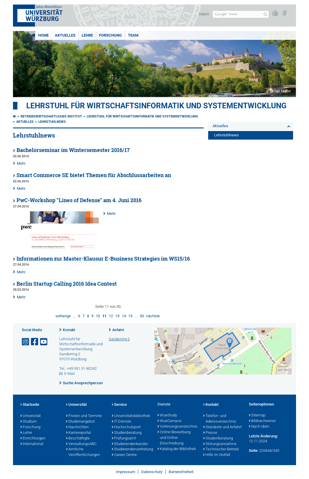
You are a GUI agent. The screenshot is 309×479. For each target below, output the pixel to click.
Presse (210, 433)
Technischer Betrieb (221, 449)
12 (111, 316)
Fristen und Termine (84, 416)
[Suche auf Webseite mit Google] (241, 14)
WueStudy (167, 415)
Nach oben (259, 426)
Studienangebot (80, 421)
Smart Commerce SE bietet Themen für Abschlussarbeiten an (94, 175)
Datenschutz (151, 472)
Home (43, 35)
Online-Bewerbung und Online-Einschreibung (173, 438)
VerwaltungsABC (81, 444)
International (31, 444)
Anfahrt (118, 330)
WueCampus (169, 421)
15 (130, 316)
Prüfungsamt (124, 438)
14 (124, 316)
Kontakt (69, 330)
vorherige (63, 316)
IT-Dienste (121, 421)
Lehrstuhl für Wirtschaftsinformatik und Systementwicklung (156, 105)
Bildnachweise (262, 421)
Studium (28, 421)
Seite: (253, 450)
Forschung (110, 35)
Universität (30, 416)
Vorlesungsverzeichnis (177, 426)
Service (119, 405)
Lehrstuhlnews (52, 122)
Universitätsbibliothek (131, 416)
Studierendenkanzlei (130, 444)
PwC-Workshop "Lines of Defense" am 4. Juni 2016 (79, 200)
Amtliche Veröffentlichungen (83, 452)
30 (142, 316)
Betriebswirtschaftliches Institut (51, 116)
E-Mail (69, 373)
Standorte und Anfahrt (222, 427)
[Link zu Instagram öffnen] (26, 342)
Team (133, 35)
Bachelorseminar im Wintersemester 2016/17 (73, 150)
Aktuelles (65, 35)
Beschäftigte (78, 438)
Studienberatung (127, 433)
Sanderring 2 (119, 339)
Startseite (29, 405)
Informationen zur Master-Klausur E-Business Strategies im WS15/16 (103, 258)
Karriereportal (78, 433)
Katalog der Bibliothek (176, 449)
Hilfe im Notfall (216, 455)
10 (98, 316)
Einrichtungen (32, 438)
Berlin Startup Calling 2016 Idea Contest (67, 283)
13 (117, 316)
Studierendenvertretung (132, 449)
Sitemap (257, 415)
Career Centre (124, 455)
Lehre (87, 35)
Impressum (125, 472)
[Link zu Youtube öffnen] (44, 342)
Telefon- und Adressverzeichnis (219, 418)
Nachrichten (77, 427)
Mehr (21, 163)
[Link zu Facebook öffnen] (35, 342)
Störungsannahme (219, 444)
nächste (153, 316)
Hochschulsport (126, 427)
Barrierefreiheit (181, 472)
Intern (204, 14)
